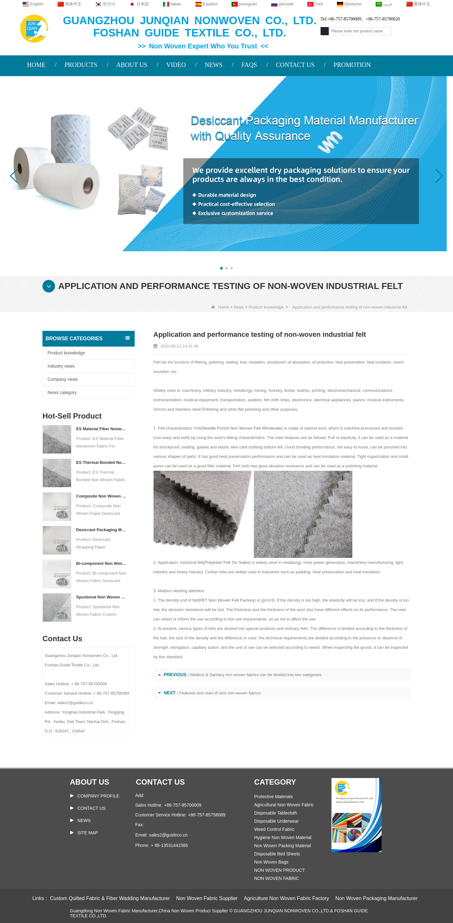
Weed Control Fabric (274, 829)
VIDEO (176, 64)
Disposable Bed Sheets (277, 853)
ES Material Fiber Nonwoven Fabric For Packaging (101, 428)
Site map (87, 832)
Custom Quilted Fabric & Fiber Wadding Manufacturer (110, 898)
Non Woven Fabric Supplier (207, 898)
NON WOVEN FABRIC (276, 878)
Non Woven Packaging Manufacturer (376, 898)
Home (220, 307)
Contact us (160, 782)
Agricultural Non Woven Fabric (284, 804)
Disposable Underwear (276, 821)
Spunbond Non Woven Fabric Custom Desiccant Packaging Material (101, 597)
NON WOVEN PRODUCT (279, 870)
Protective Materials (273, 796)
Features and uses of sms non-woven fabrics (220, 693)
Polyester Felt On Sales (226, 562)
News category (62, 392)
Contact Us (91, 808)
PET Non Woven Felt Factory (225, 600)
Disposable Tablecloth (275, 812)
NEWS (214, 64)
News (239, 307)
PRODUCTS (80, 64)
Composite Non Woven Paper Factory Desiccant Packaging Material (101, 496)
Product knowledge (266, 307)
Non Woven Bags (271, 862)
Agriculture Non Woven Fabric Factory (286, 898)
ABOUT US (131, 64)
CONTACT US (295, 64)
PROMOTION (352, 64)
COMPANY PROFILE (98, 795)
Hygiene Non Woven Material (282, 837)
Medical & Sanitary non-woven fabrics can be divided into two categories (256, 674)
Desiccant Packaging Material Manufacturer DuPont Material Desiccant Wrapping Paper (101, 529)
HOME (36, 64)
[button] (221, 268)
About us (89, 782)
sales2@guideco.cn (168, 834)
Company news (63, 379)
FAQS (249, 64)
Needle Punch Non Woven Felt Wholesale (241, 428)
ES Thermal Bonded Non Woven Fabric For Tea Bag (101, 462)
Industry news (61, 366)
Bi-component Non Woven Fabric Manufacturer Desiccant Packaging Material (101, 563)
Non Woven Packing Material (282, 845)
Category (275, 782)
